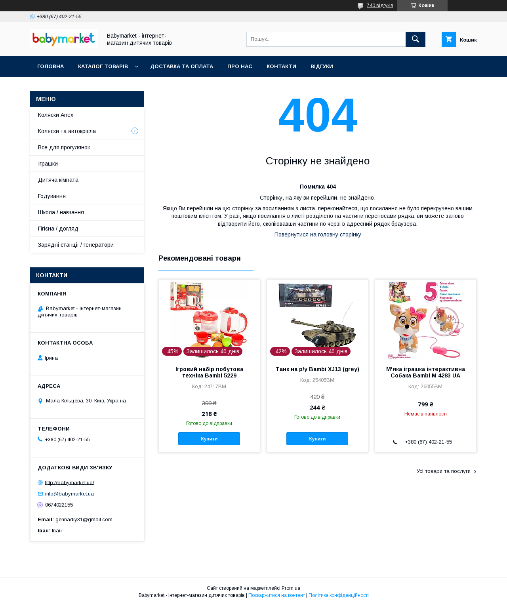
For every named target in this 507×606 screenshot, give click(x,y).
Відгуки (322, 66)
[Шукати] (415, 39)
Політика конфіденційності (339, 595)
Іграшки (48, 163)
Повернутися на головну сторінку (317, 234)
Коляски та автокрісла (67, 131)
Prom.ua (291, 588)
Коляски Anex (55, 115)
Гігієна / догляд (58, 228)
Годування (52, 196)
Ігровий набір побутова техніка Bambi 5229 (209, 372)
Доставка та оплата (181, 66)
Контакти (281, 66)
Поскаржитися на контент (276, 595)
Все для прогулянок (64, 147)
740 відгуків (380, 5)
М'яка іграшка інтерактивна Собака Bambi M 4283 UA (425, 372)
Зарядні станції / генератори (76, 245)
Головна (50, 66)
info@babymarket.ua (69, 494)
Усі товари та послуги (444, 471)
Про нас (239, 66)
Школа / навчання (61, 212)
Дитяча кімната (58, 180)
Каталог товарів (103, 66)
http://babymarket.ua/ (69, 482)
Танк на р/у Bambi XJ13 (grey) (317, 369)
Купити (209, 439)
